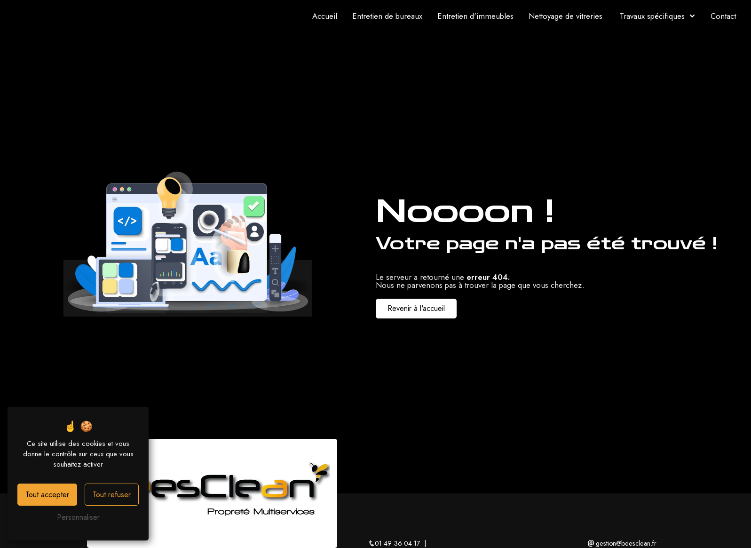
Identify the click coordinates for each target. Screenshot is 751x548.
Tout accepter (47, 494)
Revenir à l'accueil (416, 308)
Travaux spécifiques (652, 16)
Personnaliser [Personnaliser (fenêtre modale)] (78, 517)
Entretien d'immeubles (475, 16)
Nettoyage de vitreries (565, 16)
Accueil (324, 16)
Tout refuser (112, 494)
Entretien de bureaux (387, 16)
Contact (723, 16)
